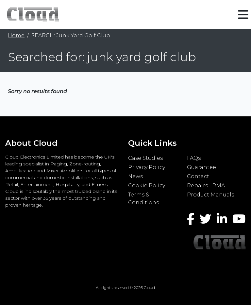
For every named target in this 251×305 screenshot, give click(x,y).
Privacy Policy (146, 167)
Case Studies (145, 158)
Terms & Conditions (143, 199)
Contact (198, 176)
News (135, 176)
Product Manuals (210, 195)
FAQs (194, 158)
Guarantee (201, 167)
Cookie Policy (146, 185)
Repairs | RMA (206, 185)
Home (16, 35)
